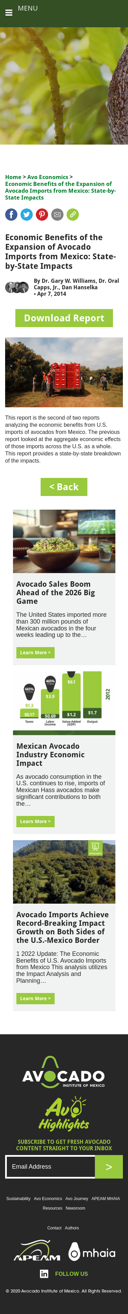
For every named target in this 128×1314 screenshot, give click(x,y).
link (73, 214)
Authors (72, 1228)
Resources (52, 1208)
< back (64, 487)
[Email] (56, 1167)
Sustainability (18, 1198)
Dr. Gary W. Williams (69, 281)
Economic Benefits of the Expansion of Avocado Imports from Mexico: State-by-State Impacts (60, 190)
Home (13, 177)
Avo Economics (47, 177)
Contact (54, 1228)
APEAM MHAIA (105, 1198)
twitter (26, 214)
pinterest (42, 214)
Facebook (11, 214)
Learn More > (35, 652)
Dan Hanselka (80, 287)
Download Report (64, 318)
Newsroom (75, 1208)
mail (57, 214)
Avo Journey (77, 1198)
